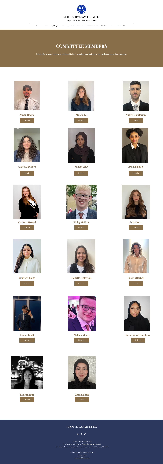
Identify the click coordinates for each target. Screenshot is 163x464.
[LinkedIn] (27, 120)
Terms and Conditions (82, 458)
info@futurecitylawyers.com (82, 441)
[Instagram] (81, 434)
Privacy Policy (82, 455)
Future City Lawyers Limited (81, 426)
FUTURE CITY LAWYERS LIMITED (82, 17)
